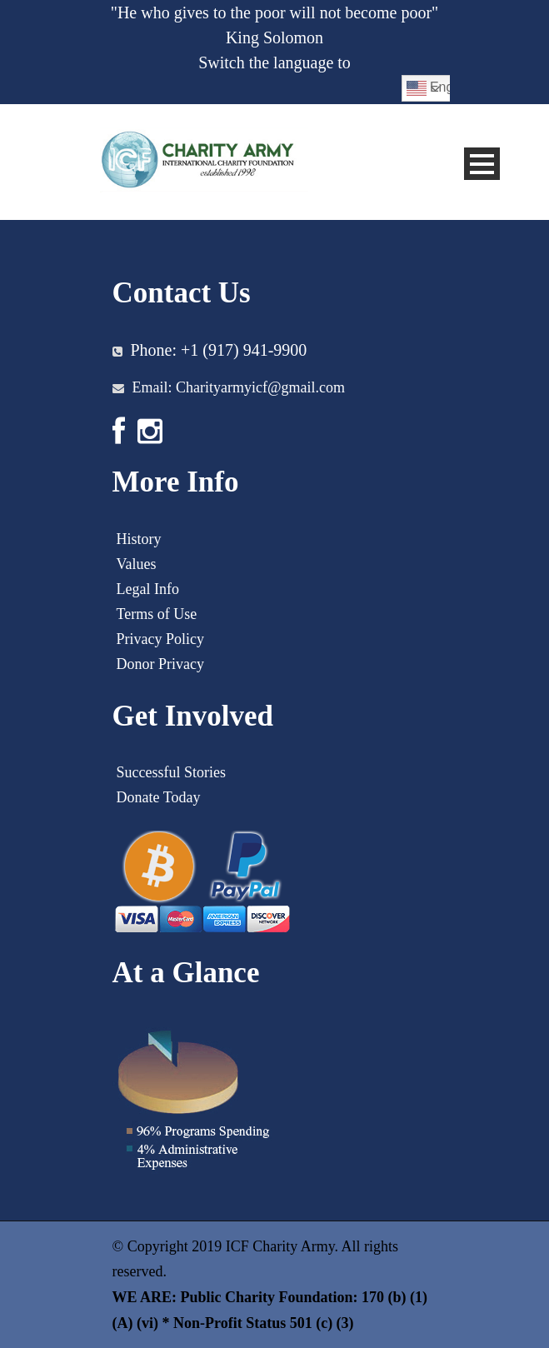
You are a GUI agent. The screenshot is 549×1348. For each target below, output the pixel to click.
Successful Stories (171, 772)
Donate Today (159, 797)
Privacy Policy (161, 639)
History (139, 539)
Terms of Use (157, 614)
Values (137, 564)
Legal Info (148, 589)
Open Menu (482, 163)
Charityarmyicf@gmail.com (260, 387)
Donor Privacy (160, 664)
